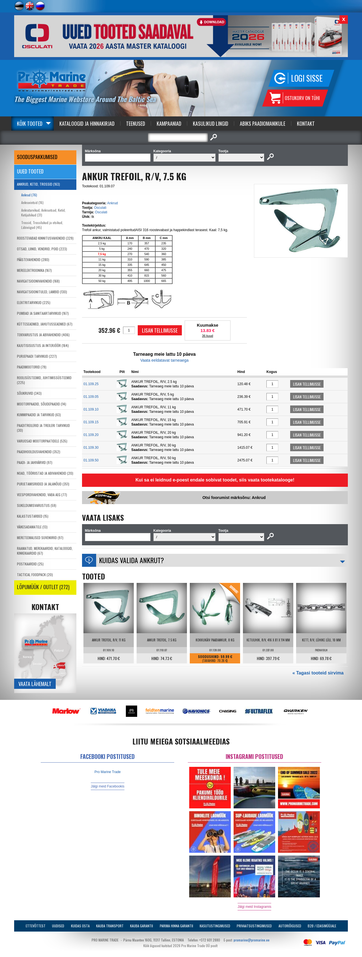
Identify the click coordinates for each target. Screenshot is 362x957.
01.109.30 (90, 448)
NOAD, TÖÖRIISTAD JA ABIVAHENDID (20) (45, 473)
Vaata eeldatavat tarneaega (164, 360)
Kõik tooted (29, 123)
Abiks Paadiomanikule (262, 123)
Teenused (135, 123)
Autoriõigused (290, 925)
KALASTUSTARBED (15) (32, 516)
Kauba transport (110, 925)
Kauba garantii (141, 925)
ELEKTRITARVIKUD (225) (33, 302)
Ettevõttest (36, 925)
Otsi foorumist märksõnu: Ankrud (234, 497)
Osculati (100, 208)
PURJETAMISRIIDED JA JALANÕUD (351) (43, 483)
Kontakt (306, 123)
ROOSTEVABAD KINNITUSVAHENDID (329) (45, 238)
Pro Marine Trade (107, 772)
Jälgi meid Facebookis (107, 786)
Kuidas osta (80, 925)
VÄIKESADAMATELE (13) (32, 526)
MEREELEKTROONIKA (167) (34, 270)
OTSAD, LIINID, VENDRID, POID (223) (42, 248)
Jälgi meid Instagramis (254, 907)
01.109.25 (90, 384)
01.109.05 (90, 397)
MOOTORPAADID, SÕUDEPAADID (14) (41, 404)
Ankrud (112, 203)
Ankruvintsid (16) (32, 202)
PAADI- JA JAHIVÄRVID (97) (34, 462)
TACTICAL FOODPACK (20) (35, 574)
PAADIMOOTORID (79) (31, 366)
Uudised (58, 925)
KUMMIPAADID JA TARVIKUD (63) (39, 414)
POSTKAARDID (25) (30, 563)
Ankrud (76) (29, 194)
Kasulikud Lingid (210, 123)
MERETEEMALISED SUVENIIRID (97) (40, 537)
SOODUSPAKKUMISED (37, 156)
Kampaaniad (169, 123)
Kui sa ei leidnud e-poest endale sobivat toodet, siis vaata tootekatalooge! (214, 480)
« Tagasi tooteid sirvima (318, 672)
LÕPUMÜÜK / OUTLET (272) (43, 587)
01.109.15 (90, 422)
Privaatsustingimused (254, 925)
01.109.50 (90, 460)
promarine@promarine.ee (252, 940)
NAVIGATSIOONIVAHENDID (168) (38, 281)
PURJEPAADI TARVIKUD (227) (37, 356)
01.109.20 (90, 435)
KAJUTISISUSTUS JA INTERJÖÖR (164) (43, 345)
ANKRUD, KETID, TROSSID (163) (38, 184)
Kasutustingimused (215, 925)
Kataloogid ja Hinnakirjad (87, 123)
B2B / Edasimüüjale (322, 925)
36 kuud (207, 335)
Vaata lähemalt (34, 683)
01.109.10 (90, 409)
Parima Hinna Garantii (176, 925)
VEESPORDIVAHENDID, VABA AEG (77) (42, 494)
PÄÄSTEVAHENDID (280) (33, 259)
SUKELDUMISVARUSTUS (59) (36, 505)
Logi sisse (307, 78)
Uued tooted (30, 171)
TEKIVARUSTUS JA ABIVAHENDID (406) (43, 334)
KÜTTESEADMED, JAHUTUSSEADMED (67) (44, 324)
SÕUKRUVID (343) (29, 393)
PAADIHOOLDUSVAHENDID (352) (38, 451)
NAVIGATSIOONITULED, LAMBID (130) (42, 291)
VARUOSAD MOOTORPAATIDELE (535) (42, 441)
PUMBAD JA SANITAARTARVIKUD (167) (43, 313)
